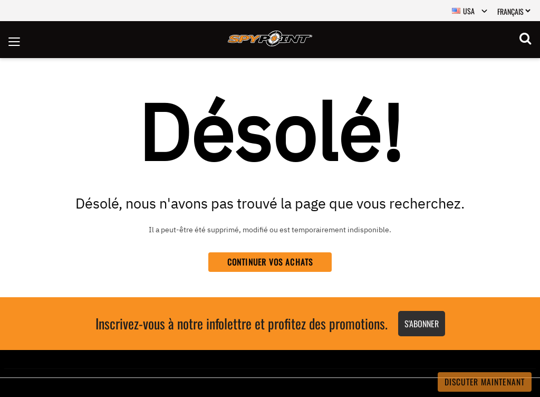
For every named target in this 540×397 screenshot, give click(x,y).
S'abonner (421, 323)
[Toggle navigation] (14, 40)
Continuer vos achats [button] (270, 262)
